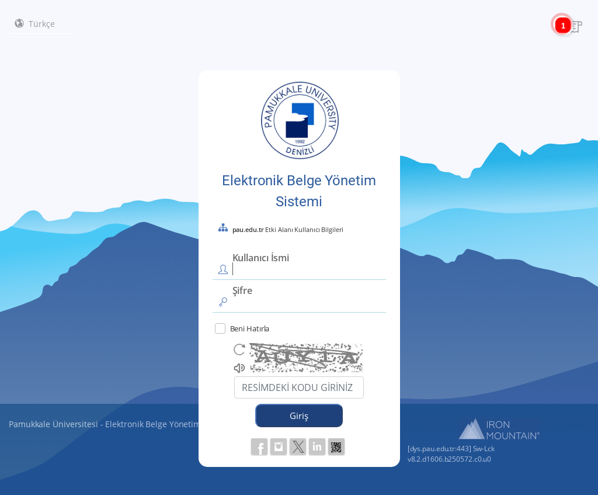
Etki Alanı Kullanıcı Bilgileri (287, 229)
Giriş (299, 415)
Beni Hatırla (242, 328)
